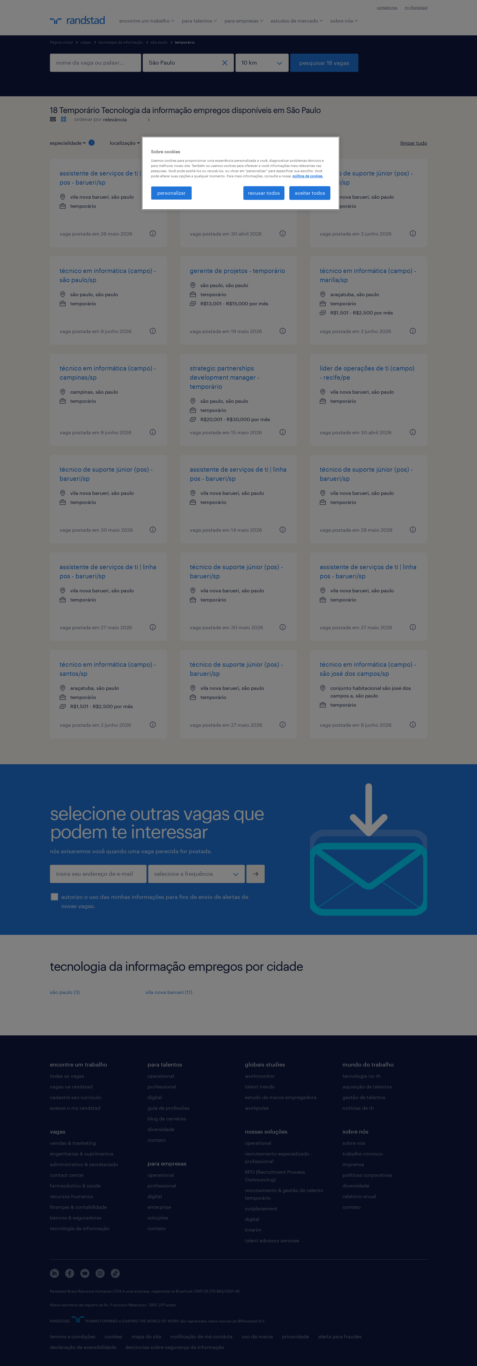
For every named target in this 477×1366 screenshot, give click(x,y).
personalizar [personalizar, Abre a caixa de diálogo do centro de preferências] (171, 193)
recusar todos (264, 193)
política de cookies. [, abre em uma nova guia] (307, 176)
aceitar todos (310, 193)
